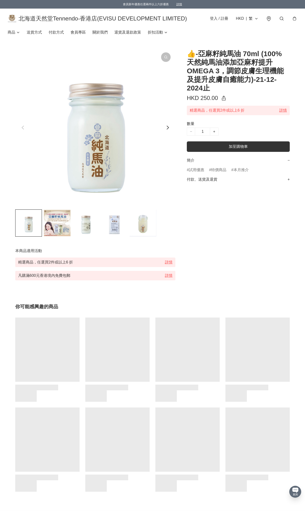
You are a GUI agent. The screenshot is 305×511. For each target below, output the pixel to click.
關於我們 (100, 32)
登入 (219, 18)
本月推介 (241, 170)
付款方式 (56, 32)
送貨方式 (34, 32)
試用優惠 (196, 170)
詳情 (179, 4)
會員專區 (78, 32)
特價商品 (218, 170)
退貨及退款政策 (127, 32)
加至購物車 (238, 146)
